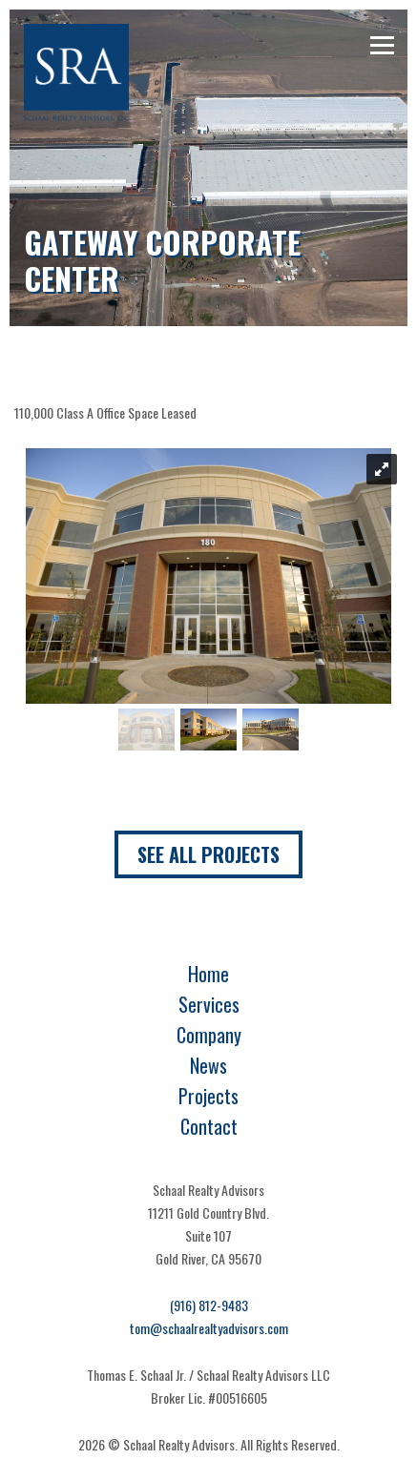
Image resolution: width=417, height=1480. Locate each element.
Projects (208, 1095)
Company (209, 1034)
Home (208, 973)
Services (209, 1004)
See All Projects (208, 854)
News (208, 1065)
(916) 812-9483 (209, 1305)
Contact (209, 1126)
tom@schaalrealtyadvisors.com (209, 1328)
